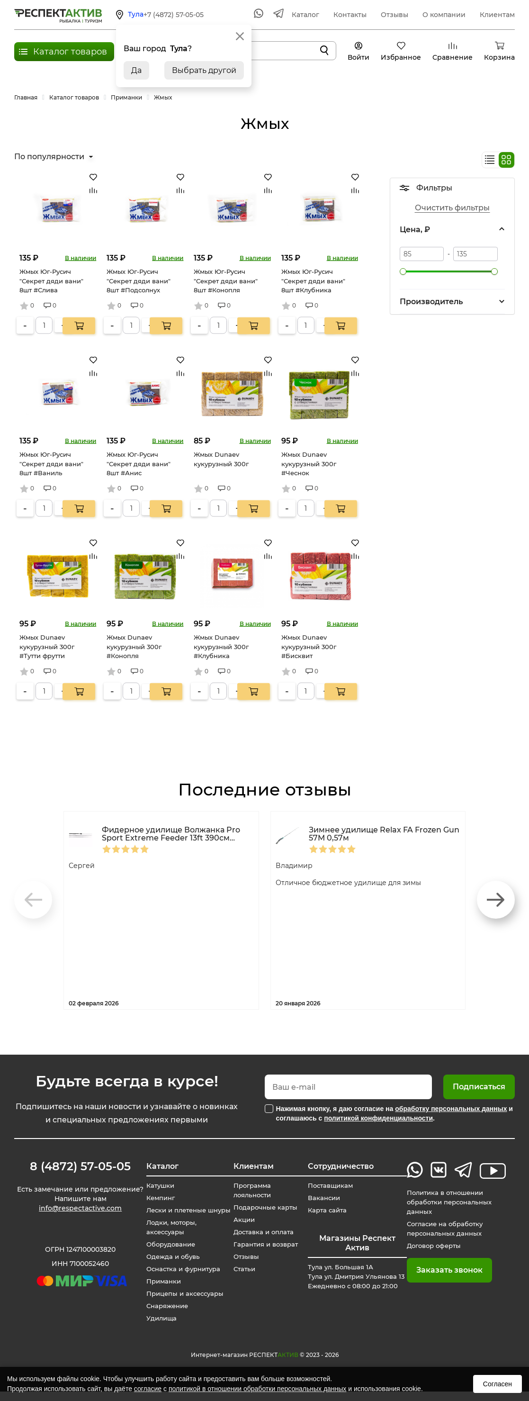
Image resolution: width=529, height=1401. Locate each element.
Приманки (159, 1290)
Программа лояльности (251, 1190)
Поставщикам (332, 1185)
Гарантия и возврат (265, 1244)
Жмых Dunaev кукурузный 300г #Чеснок (308, 464)
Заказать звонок (447, 1269)
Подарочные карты (264, 1207)
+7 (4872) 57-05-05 (173, 14)
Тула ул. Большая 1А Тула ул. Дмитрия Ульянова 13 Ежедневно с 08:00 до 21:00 (356, 1281)
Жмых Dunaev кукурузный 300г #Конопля (134, 646)
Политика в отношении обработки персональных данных (449, 1202)
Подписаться (479, 1086)
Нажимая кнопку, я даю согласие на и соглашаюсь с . (394, 1113)
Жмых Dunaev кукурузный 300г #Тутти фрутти (46, 646)
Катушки (156, 1185)
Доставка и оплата (262, 1232)
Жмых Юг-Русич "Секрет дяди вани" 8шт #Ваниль (51, 464)
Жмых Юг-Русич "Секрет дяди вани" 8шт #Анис (138, 464)
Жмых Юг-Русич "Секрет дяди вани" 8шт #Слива (51, 281)
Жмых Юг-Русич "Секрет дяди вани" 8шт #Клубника (313, 281)
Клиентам (497, 14)
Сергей (83, 865)
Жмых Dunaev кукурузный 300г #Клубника (221, 646)
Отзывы (394, 14)
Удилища (157, 1327)
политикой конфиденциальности (378, 1118)
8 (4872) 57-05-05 (77, 1166)
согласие (147, 1388)
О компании (444, 14)
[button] (496, 900)
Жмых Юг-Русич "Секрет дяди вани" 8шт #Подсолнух (138, 281)
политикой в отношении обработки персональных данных (257, 1388)
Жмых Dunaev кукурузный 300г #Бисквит (308, 646)
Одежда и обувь (169, 1266)
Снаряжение (164, 1315)
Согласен (497, 1384)
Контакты (350, 14)
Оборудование (167, 1253)
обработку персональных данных (451, 1108)
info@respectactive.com (77, 1210)
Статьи (242, 1269)
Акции (241, 1219)
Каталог (305, 14)
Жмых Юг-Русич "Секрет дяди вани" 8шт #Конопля (226, 281)
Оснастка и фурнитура (181, 1278)
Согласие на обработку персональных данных (445, 1229)
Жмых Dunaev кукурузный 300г (221, 459)
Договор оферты (434, 1245)
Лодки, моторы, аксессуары (168, 1237)
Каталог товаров (70, 51)
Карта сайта (329, 1210)
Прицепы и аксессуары (182, 1303)
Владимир (296, 865)
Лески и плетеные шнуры (173, 1215)
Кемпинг (156, 1197)
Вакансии (325, 1197)
